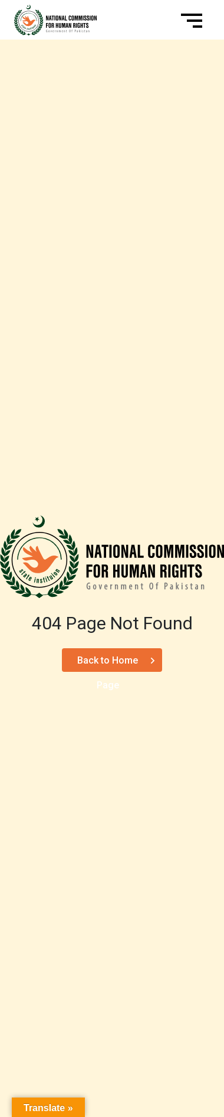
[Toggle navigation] (193, 20)
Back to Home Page (107, 663)
